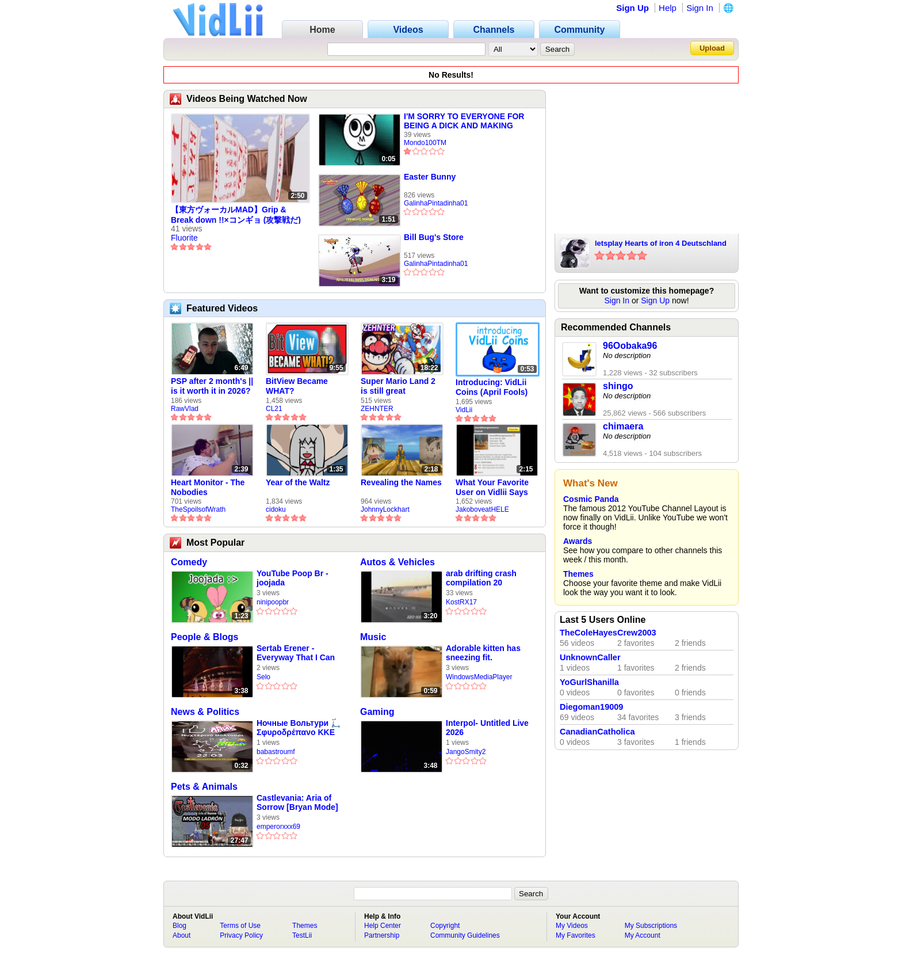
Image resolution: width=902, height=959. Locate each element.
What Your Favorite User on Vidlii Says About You (492, 487)
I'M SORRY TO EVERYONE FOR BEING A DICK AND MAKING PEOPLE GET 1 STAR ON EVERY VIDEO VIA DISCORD (466, 121)
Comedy (189, 562)
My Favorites (575, 935)
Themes (578, 574)
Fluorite (184, 237)
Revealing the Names (401, 482)
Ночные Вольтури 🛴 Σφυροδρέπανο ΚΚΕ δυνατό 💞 (299, 727)
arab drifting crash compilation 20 (481, 578)
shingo (618, 386)
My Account (642, 935)
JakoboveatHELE (482, 509)
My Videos (572, 926)
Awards (577, 541)
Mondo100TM (425, 143)
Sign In (699, 8)
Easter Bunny (430, 176)
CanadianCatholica (597, 731)
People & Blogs (204, 637)
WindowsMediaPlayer (479, 677)
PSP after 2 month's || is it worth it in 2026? (212, 385)
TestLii (302, 935)
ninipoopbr (273, 602)
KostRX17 (461, 602)
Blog (179, 926)
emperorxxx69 (278, 827)
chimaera (623, 426)
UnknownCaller (590, 657)
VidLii (464, 410)
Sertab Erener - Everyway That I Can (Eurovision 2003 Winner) (296, 653)
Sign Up (632, 8)
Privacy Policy (241, 935)
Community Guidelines (465, 935)
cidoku (276, 509)
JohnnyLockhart (385, 509)
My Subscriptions (651, 926)
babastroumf (276, 752)
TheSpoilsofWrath (198, 509)
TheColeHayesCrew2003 (608, 632)
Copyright (445, 926)
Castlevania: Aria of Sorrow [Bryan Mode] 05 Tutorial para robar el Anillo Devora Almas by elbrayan (300, 802)
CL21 (274, 409)
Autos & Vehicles (397, 562)
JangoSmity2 (466, 752)
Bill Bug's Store (434, 237)
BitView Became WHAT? (297, 385)
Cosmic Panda (590, 499)
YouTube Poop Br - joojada (292, 578)
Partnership (381, 935)
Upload (712, 48)
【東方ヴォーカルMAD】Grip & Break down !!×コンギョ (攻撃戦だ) (236, 214)
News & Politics (205, 712)
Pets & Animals (204, 786)
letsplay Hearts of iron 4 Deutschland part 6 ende (661, 244)
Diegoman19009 (591, 706)
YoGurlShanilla (589, 682)
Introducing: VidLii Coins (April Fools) (492, 387)
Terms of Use (240, 926)
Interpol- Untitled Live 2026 (487, 727)
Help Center (382, 926)
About (181, 935)
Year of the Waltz (298, 482)
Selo (263, 677)
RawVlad (184, 409)
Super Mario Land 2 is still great (398, 385)
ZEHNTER (377, 409)
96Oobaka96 (630, 346)
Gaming (377, 712)
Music (373, 637)
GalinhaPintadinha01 (436, 203)
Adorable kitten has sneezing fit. (483, 653)
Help (667, 8)
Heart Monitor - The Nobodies (207, 487)
